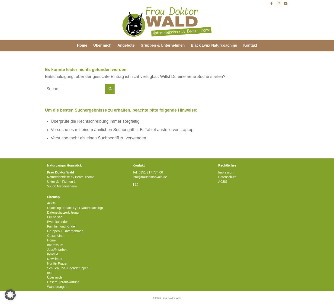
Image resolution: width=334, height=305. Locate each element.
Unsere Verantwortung (63, 282)
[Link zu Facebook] (271, 3)
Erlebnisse (54, 217)
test (49, 273)
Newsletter (54, 259)
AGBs (51, 203)
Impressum (55, 245)
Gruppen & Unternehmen (65, 231)
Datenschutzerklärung (63, 212)
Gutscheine (55, 236)
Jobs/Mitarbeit (57, 249)
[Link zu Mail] (285, 3)
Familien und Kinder (61, 226)
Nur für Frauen (57, 263)
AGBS (222, 181)
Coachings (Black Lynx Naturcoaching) (75, 208)
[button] (10, 295)
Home (51, 240)
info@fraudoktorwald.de (150, 177)
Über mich (54, 277)
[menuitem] (82, 45)
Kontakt (52, 254)
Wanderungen (57, 287)
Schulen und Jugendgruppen (68, 268)
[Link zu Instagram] (278, 3)
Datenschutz (227, 177)
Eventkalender (57, 222)
